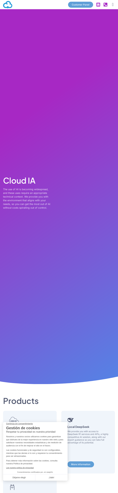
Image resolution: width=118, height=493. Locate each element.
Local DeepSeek (78, 426)
